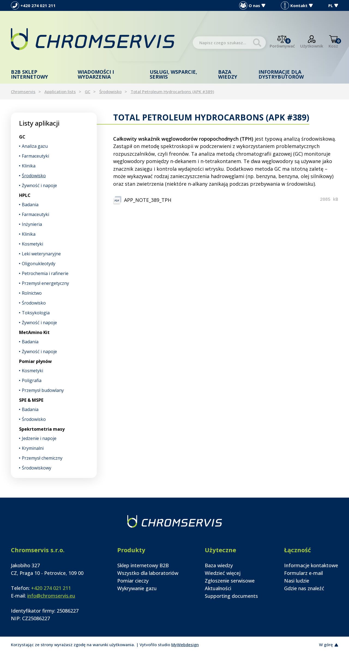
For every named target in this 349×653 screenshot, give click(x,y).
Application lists (60, 91)
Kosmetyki (32, 244)
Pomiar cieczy (133, 580)
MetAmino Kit (34, 332)
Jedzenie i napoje (39, 438)
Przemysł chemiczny (42, 458)
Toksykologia (36, 313)
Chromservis (23, 91)
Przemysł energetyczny (45, 283)
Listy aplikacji (39, 123)
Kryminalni (33, 448)
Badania (30, 205)
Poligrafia (31, 380)
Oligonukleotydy (38, 264)
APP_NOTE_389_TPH (147, 200)
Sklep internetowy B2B (143, 565)
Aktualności (218, 588)
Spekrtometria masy (42, 429)
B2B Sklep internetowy (29, 74)
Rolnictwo (32, 293)
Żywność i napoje (39, 185)
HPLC (25, 195)
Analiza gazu (35, 146)
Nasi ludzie (296, 580)
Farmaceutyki (35, 156)
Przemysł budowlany (43, 390)
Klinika (28, 166)
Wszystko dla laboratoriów (147, 573)
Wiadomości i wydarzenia (96, 74)
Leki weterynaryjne (41, 254)
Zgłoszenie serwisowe (230, 580)
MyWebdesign (185, 644)
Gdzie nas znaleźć (304, 588)
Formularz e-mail (303, 573)
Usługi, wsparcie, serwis (173, 74)
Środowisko (110, 91)
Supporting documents (231, 596)
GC (87, 91)
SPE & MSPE (31, 400)
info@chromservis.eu (51, 595)
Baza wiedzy (227, 74)
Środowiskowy (36, 468)
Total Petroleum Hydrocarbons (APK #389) (172, 91)
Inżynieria (32, 224)
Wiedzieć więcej (222, 573)
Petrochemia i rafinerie (45, 273)
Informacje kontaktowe (311, 565)
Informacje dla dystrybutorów (281, 74)
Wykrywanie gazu (137, 588)
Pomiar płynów (35, 361)
